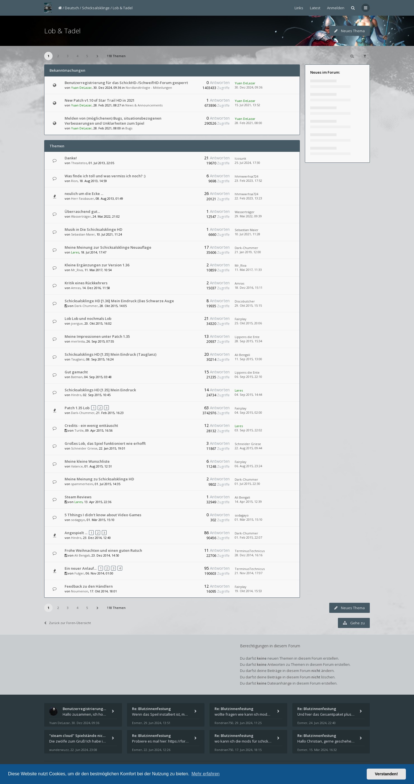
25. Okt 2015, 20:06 (248, 323)
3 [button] (68, 56)
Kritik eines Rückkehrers (86, 282)
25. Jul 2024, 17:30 (247, 162)
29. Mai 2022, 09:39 (248, 216)
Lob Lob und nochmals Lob (88, 318)
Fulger (79, 573)
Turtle (79, 430)
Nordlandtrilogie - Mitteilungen (149, 87)
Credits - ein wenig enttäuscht (91, 425)
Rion (74, 181)
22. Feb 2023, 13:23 (248, 198)
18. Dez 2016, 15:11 (248, 287)
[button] (98, 56)
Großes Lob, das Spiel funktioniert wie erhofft (105, 443)
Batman (77, 377)
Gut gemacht (76, 371)
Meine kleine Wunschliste (87, 461)
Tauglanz (77, 359)
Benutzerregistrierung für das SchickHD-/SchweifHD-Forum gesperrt (126, 82)
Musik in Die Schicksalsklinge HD (93, 229)
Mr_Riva (77, 270)
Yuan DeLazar (81, 87)
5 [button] (87, 56)
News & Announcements (144, 105)
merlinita (78, 341)
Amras (76, 288)
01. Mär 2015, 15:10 (248, 519)
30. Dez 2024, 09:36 (248, 87)
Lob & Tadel (123, 7)
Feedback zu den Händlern (89, 586)
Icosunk (240, 158)
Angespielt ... (76, 532)
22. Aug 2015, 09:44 (248, 448)
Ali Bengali (242, 355)
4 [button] (77, 56)
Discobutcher (245, 301)
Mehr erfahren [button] (205, 773)
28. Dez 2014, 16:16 (248, 555)
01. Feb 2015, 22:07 (248, 537)
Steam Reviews (78, 496)
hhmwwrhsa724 (246, 176)
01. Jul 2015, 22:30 (247, 483)
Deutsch (72, 7)
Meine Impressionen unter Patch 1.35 (97, 336)
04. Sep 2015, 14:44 (248, 394)
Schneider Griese (84, 448)
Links (299, 7)
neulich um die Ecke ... (84, 193)
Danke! (71, 157)
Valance (77, 466)
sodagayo (78, 520)
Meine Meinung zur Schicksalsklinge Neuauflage (108, 247)
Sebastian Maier (83, 234)
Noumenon (79, 591)
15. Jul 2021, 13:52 (247, 105)
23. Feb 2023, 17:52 (248, 180)
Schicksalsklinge (96, 7)
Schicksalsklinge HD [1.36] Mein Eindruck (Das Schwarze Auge (119, 300)
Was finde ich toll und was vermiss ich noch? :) (105, 175)
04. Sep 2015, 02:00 (248, 412)
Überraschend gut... (82, 211)
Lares (75, 252)
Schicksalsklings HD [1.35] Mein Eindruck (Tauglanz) (110, 354)
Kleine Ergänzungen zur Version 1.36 (97, 264)
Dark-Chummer (246, 248)
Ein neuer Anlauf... (81, 568)
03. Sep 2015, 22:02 (248, 430)
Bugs (128, 128)
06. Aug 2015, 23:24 (248, 466)
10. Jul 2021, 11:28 (247, 234)
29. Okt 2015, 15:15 (248, 305)
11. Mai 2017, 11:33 (248, 269)
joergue (77, 323)
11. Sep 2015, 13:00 (248, 359)
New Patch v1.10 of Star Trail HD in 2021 (100, 100)
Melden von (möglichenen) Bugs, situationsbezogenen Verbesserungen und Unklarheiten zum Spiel (113, 121)
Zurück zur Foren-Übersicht (67, 623)
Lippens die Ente (247, 337)
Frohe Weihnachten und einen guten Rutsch (103, 550)
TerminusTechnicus (250, 551)
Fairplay (240, 319)
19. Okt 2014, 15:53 (248, 591)
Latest (315, 7)
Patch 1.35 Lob (77, 407)
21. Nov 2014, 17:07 (248, 573)
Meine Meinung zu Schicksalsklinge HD (99, 478)
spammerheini (82, 484)
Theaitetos (79, 163)
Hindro (76, 395)
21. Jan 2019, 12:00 (248, 252)
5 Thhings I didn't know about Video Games (103, 514)
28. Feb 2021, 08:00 (248, 123)
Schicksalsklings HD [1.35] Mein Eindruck (100, 389)
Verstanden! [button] (386, 774)
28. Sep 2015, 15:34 (248, 341)
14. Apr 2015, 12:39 (248, 501)
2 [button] (58, 56)
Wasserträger (81, 216)
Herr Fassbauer (82, 198)
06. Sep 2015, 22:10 (248, 376)
